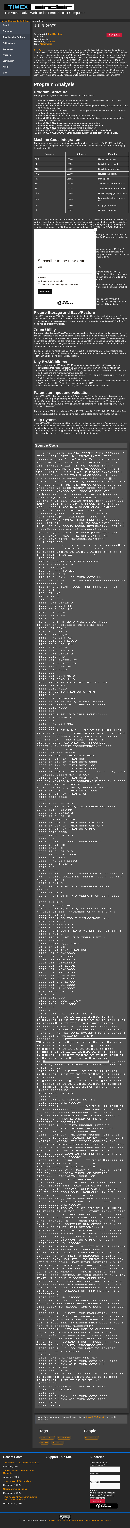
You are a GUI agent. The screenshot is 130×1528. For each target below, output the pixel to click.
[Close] (95, 230)
